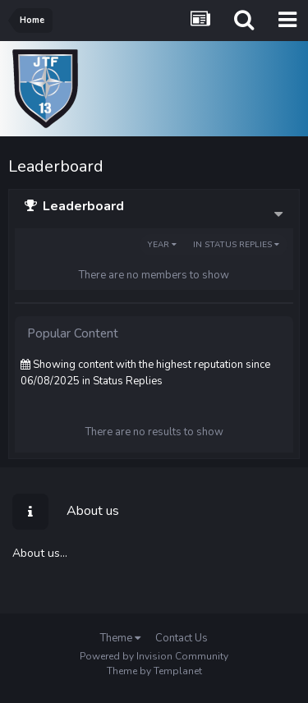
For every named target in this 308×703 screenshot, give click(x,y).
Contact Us (181, 638)
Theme (120, 638)
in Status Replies (236, 244)
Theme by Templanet (154, 671)
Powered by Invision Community (154, 656)
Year (162, 244)
